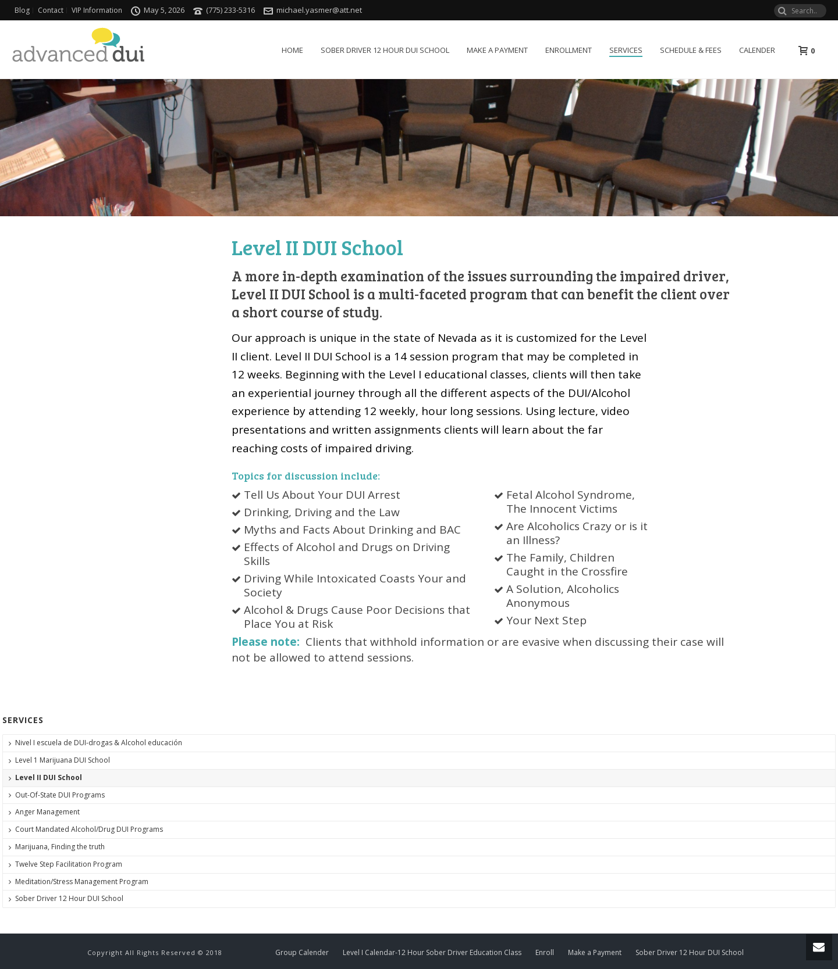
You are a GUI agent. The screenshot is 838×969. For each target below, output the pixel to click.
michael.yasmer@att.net (319, 10)
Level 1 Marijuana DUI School (62, 760)
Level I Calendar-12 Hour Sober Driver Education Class (432, 952)
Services (625, 50)
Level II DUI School (48, 777)
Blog (22, 10)
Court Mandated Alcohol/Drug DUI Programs (89, 829)
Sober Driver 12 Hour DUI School (385, 50)
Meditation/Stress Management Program (81, 881)
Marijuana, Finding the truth (60, 847)
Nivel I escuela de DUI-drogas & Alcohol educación (98, 743)
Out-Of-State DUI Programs (60, 795)
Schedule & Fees (691, 50)
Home (292, 50)
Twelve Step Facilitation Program (68, 864)
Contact (50, 10)
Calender (757, 50)
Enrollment (568, 50)
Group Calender (302, 952)
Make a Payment (497, 50)
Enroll (544, 952)
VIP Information (97, 10)
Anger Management (47, 812)
